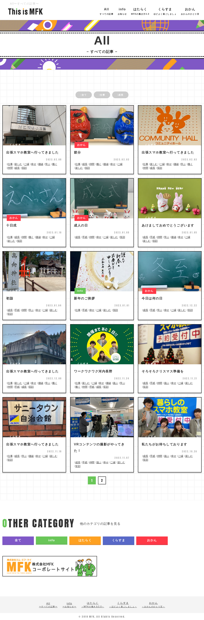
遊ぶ (115, 382)
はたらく (148, 11)
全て (78, 95)
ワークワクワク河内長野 (93, 371)
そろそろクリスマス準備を (163, 371)
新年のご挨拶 (84, 298)
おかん (152, 540)
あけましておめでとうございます (168, 225)
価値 (40, 163)
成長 (126, 95)
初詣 (9, 298)
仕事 (102, 95)
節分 (77, 152)
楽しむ (18, 163)
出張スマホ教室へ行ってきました (32, 152)
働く (54, 163)
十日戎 (11, 225)
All (114, 11)
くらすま (172, 11)
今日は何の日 (152, 298)
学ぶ (47, 163)
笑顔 (24, 167)
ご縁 (26, 163)
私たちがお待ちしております (164, 444)
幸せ (33, 163)
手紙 (84, 236)
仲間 (10, 167)
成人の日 (81, 225)
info (130, 11)
